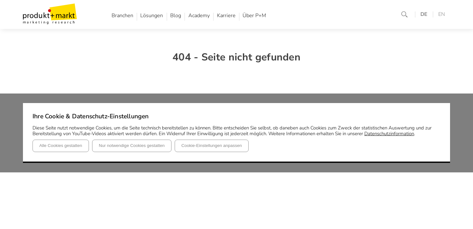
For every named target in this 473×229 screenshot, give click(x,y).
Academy (199, 16)
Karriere (226, 16)
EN (441, 14)
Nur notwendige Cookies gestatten (131, 145)
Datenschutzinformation (389, 133)
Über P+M (254, 16)
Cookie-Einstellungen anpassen (211, 145)
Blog (175, 16)
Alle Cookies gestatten (60, 145)
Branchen (122, 16)
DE (423, 14)
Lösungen (151, 16)
